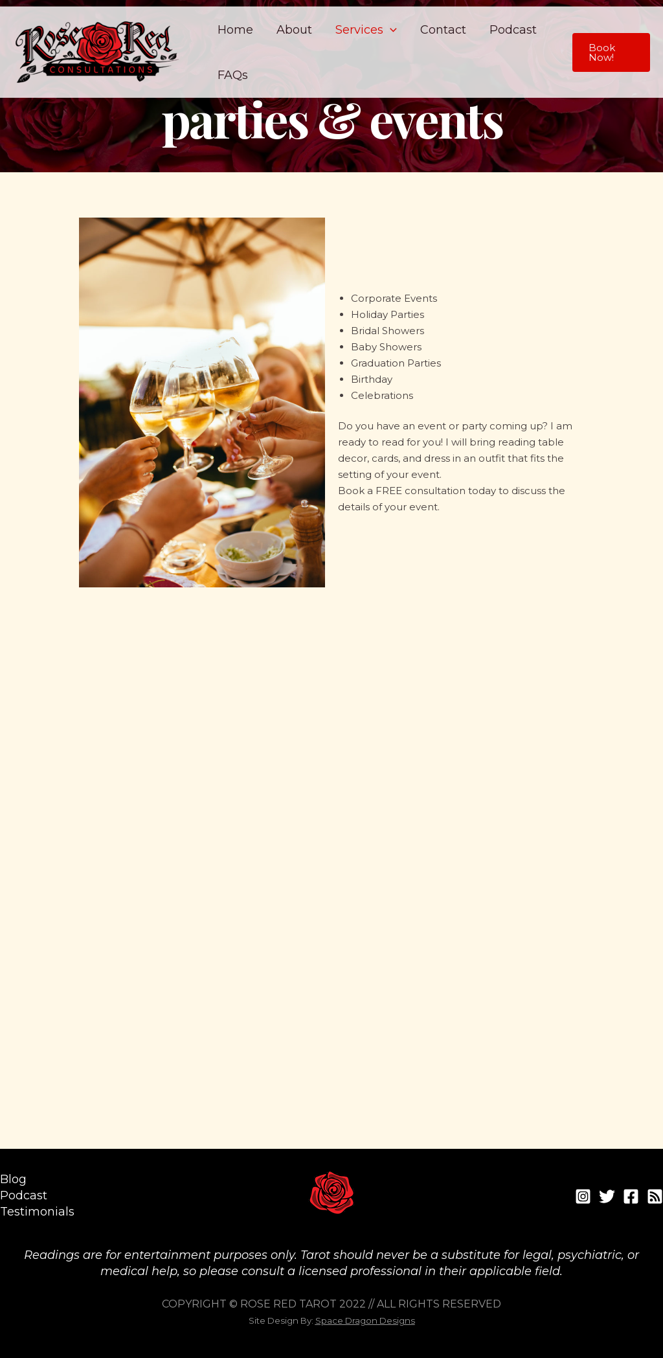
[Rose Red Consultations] (97, 51)
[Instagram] (583, 1196)
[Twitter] (607, 1196)
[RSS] (655, 1196)
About (294, 30)
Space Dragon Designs (365, 1320)
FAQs (233, 75)
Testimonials (37, 1212)
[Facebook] (631, 1196)
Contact (443, 30)
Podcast (513, 30)
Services (366, 29)
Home (235, 30)
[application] (390, 29)
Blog (13, 1179)
